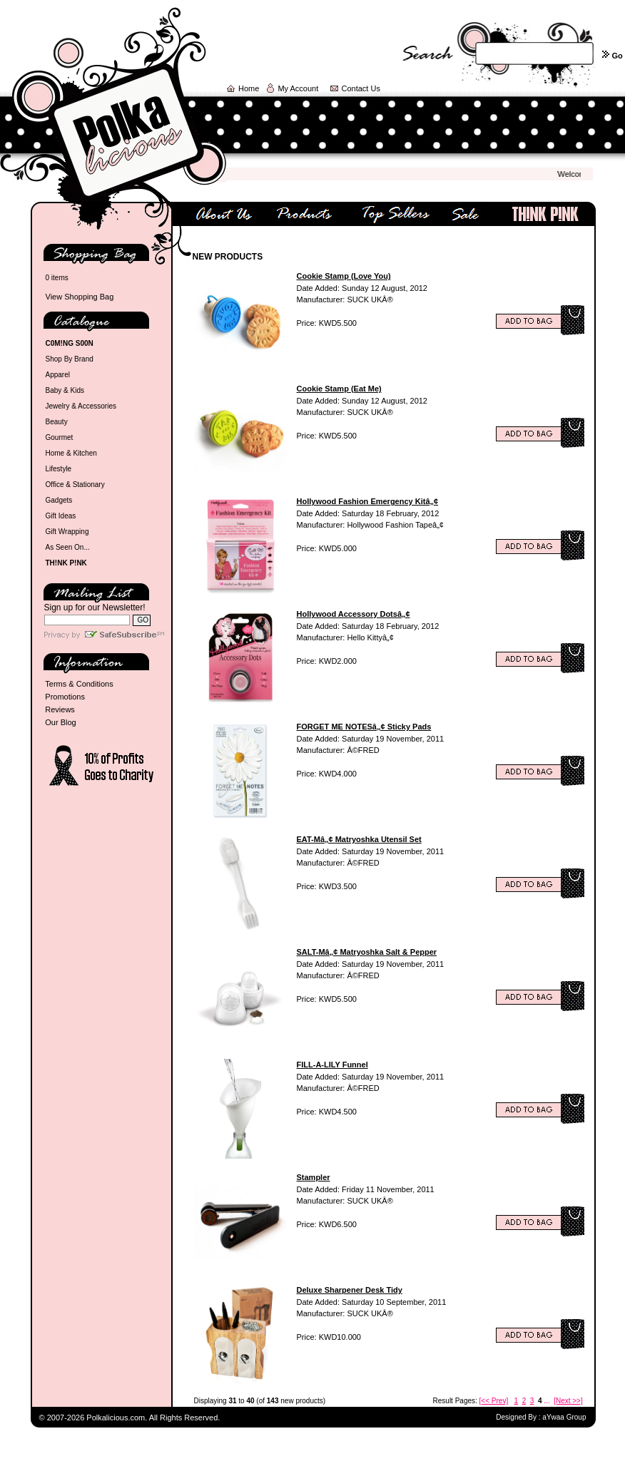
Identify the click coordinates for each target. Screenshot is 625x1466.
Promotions (65, 696)
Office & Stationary (75, 484)
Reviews (60, 709)
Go (616, 55)
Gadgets (59, 500)
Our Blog (60, 722)
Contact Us (361, 88)
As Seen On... (68, 547)
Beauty (57, 422)
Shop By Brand (69, 359)
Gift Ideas (61, 516)
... (546, 1401)
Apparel (58, 375)
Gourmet (59, 437)
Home (248, 88)
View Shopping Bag (80, 296)
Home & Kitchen (71, 453)
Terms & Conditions (79, 684)
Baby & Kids (65, 390)
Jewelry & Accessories (81, 406)
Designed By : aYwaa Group (541, 1417)
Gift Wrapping (67, 531)
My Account (298, 88)
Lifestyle (59, 469)
